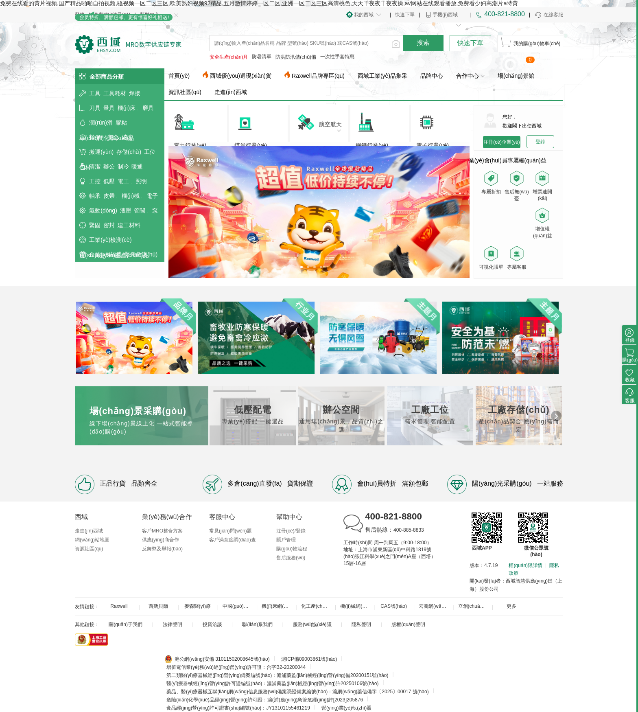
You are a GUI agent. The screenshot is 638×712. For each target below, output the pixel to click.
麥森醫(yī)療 (197, 606)
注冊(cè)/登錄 (291, 531)
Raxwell (118, 606)
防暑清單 (261, 56)
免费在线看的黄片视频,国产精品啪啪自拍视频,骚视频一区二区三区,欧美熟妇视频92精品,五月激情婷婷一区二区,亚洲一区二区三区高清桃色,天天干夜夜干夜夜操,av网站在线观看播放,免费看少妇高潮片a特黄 (259, 3)
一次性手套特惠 (337, 56)
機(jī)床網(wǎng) (278, 606)
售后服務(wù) (290, 558)
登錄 (540, 142)
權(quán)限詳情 (525, 565)
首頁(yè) (179, 75)
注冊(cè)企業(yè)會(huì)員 (501, 143)
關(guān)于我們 (125, 624)
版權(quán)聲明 (408, 624)
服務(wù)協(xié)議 (312, 624)
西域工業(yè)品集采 (382, 75)
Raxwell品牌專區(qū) (318, 75)
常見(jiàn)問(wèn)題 (230, 531)
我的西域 (364, 15)
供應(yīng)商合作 (160, 540)
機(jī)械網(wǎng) (356, 606)
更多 (511, 606)
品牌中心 (431, 75)
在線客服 (548, 15)
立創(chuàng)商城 (474, 606)
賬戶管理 (286, 540)
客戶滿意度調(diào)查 (232, 540)
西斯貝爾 (158, 606)
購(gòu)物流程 (291, 549)
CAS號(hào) (393, 606)
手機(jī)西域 (445, 15)
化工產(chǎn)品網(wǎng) (317, 606)
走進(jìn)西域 (230, 92)
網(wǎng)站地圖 (92, 540)
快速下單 (405, 15)
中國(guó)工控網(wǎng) (239, 606)
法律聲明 (172, 624)
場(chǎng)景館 (516, 75)
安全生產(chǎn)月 (229, 57)
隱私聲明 (361, 624)
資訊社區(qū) (184, 92)
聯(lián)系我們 (257, 624)
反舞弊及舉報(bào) (162, 549)
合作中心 (470, 75)
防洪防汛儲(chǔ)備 (295, 57)
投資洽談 (212, 624)
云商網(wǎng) (433, 606)
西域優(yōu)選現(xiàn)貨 (240, 75)
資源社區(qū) (89, 549)
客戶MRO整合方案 (162, 531)
